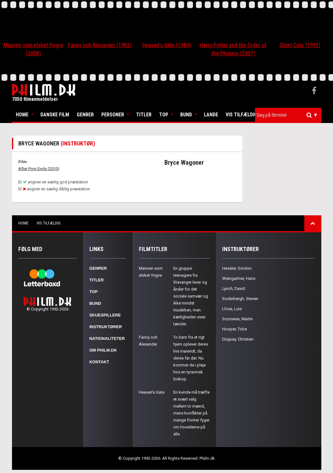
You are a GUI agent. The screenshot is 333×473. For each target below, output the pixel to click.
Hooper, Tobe (234, 329)
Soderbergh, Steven (240, 298)
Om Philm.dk (103, 350)
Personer (112, 115)
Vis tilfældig (241, 115)
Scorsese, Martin (237, 318)
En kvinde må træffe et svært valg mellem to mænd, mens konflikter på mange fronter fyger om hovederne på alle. (191, 413)
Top (163, 115)
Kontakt (99, 361)
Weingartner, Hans (238, 278)
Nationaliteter (107, 338)
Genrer (85, 115)
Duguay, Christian (237, 339)
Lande (211, 115)
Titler (144, 115)
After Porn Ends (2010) (38, 168)
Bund (186, 115)
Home (22, 115)
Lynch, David (233, 288)
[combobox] (288, 115)
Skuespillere (105, 315)
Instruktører (105, 326)
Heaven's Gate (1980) (166, 45)
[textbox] (290, 115)
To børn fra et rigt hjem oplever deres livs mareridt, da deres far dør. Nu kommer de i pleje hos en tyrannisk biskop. (190, 358)
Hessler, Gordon (237, 268)
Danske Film (54, 115)
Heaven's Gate (151, 392)
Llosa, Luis (232, 308)
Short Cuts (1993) (299, 45)
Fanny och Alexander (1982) (100, 45)
